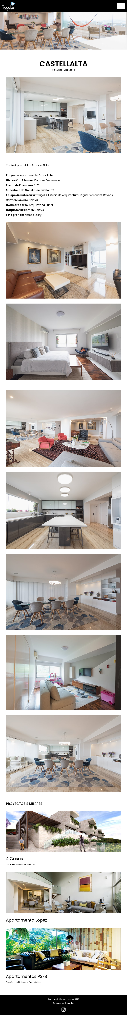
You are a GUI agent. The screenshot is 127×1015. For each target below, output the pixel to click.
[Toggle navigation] (121, 6)
